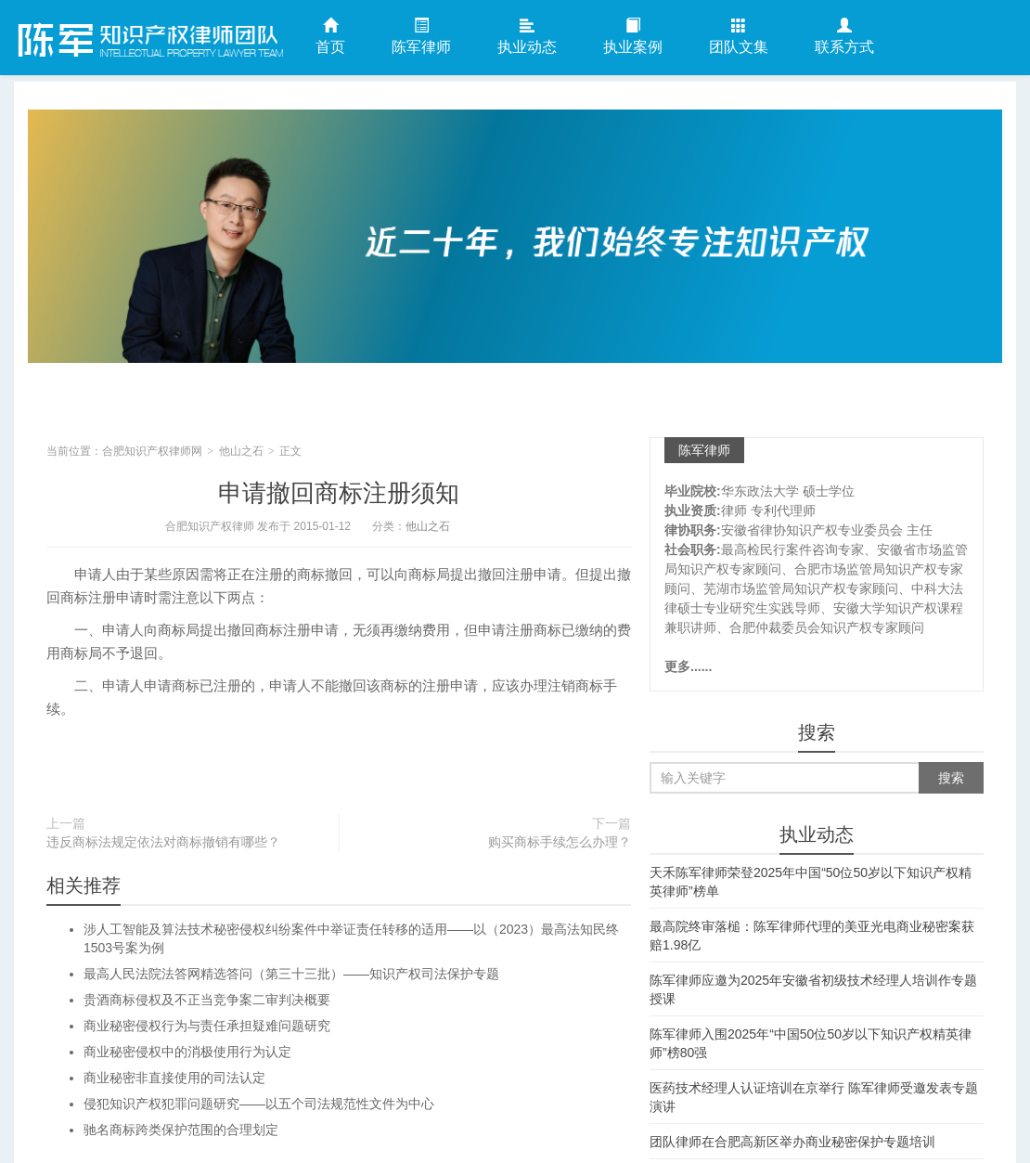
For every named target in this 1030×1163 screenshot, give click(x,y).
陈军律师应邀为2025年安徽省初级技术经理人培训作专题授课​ (813, 989)
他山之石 (241, 451)
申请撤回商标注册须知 (338, 493)
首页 (330, 37)
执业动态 (527, 37)
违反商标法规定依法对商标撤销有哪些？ (163, 841)
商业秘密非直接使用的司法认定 (174, 1077)
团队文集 (738, 37)
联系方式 (844, 37)
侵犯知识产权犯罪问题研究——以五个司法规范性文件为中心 (259, 1103)
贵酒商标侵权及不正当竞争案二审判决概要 (207, 999)
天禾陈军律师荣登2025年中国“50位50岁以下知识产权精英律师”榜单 (811, 881)
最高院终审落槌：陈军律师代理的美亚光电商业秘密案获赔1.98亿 (812, 935)
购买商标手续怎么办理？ (559, 841)
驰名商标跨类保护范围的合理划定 (181, 1129)
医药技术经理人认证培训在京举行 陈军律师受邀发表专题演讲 (814, 1097)
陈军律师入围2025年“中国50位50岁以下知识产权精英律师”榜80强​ (811, 1043)
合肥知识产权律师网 (148, 36)
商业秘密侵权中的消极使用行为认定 (187, 1051)
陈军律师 (421, 37)
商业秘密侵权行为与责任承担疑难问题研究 (207, 1025)
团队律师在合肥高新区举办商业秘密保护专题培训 (792, 1141)
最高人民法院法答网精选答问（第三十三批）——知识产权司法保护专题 (291, 973)
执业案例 (633, 37)
